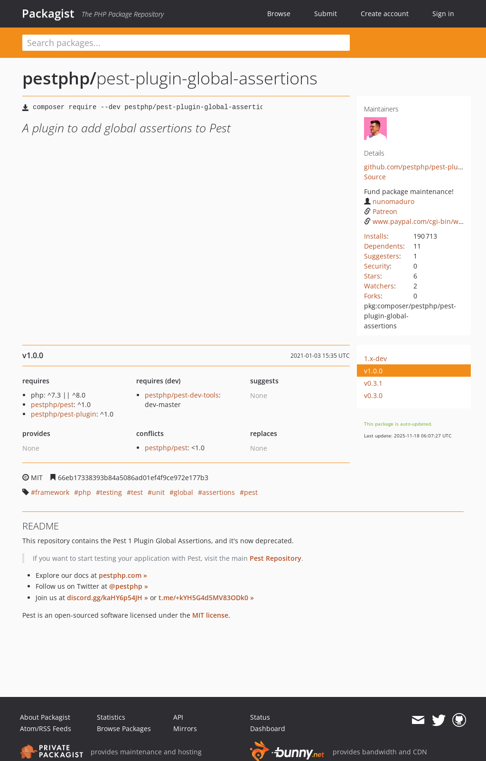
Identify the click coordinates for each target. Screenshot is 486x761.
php (84, 492)
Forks (372, 295)
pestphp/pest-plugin (63, 413)
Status (260, 717)
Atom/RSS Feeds (45, 728)
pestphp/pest (52, 404)
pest (251, 492)
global (183, 492)
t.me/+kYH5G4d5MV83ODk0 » (206, 597)
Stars (372, 275)
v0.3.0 (373, 395)
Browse (278, 13)
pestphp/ (59, 78)
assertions (218, 492)
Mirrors (185, 728)
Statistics (111, 717)
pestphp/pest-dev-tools (182, 394)
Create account (385, 13)
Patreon (380, 211)
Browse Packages (124, 728)
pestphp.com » (123, 575)
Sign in (443, 13)
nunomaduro (389, 201)
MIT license (210, 615)
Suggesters (381, 255)
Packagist (48, 13)
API (178, 717)
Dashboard (267, 728)
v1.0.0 (373, 370)
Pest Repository (275, 558)
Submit (325, 13)
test (137, 492)
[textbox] (186, 43)
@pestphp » (128, 586)
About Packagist (45, 717)
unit (158, 492)
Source (375, 176)
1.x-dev (375, 358)
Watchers (379, 285)
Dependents (383, 246)
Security (377, 265)
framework (52, 492)
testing (111, 492)
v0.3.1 (373, 383)
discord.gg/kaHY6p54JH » (107, 597)
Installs (375, 236)
